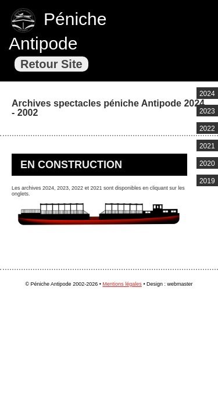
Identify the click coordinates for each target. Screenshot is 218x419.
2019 (207, 181)
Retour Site (51, 64)
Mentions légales (122, 284)
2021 (207, 146)
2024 (207, 94)
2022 (207, 129)
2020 (207, 163)
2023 (207, 111)
